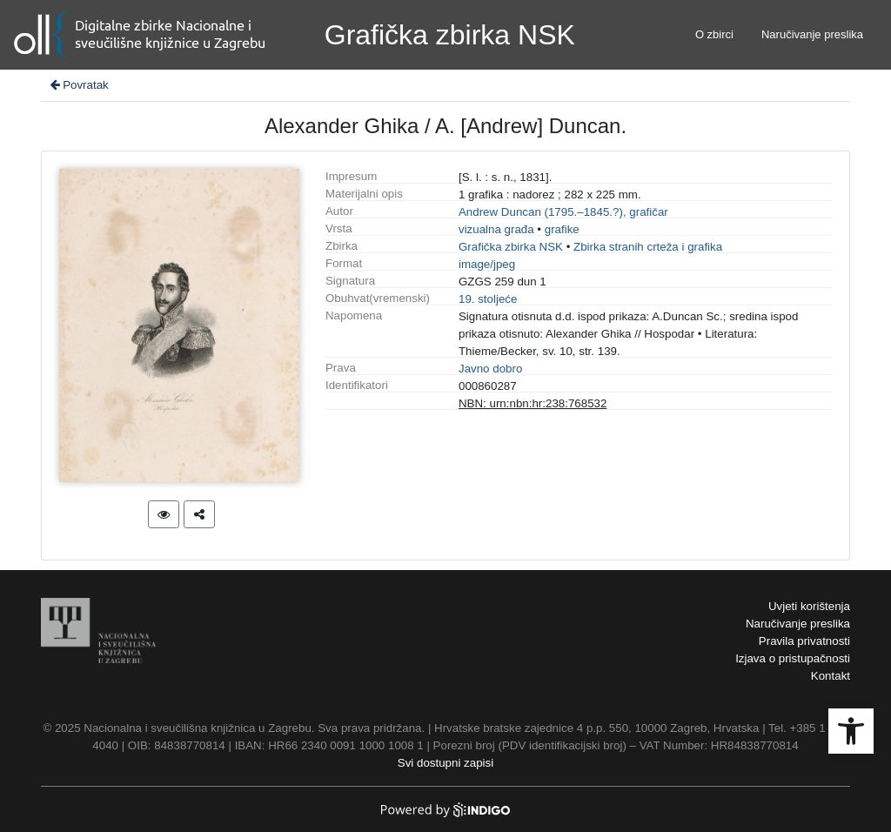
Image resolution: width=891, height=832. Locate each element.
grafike (562, 229)
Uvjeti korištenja (809, 606)
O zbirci (714, 34)
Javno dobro (490, 368)
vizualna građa (496, 229)
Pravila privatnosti (804, 640)
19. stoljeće (488, 298)
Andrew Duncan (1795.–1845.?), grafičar (563, 211)
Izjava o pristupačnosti (792, 658)
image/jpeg (487, 264)
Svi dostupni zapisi (445, 762)
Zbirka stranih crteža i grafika (647, 246)
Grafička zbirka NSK (511, 246)
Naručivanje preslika (812, 34)
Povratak (78, 84)
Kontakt (830, 675)
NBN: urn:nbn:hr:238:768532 (532, 403)
